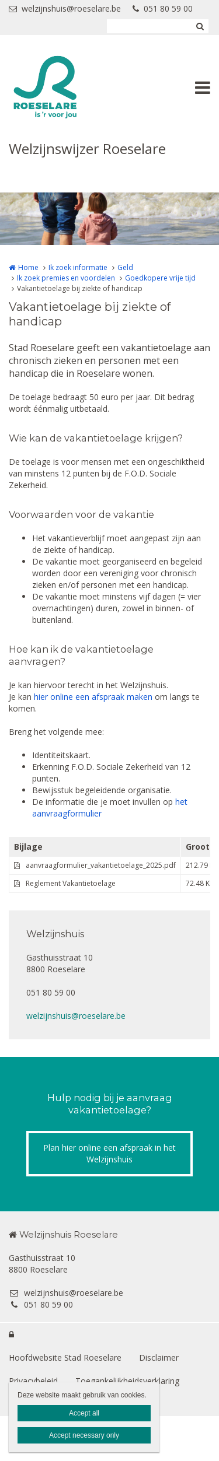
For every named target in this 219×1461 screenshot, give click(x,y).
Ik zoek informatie (77, 267)
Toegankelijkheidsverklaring (127, 1380)
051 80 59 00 (163, 8)
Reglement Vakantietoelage (71, 883)
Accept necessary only (84, 1435)
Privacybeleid (33, 1380)
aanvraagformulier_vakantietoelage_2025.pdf (101, 865)
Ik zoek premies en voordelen (66, 278)
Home (28, 267)
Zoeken (199, 26)
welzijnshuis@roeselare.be (65, 8)
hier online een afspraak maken (93, 696)
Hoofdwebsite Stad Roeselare (65, 1357)
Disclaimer (159, 1357)
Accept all (84, 1413)
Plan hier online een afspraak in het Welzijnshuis (109, 1153)
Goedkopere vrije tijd (160, 278)
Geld (125, 267)
